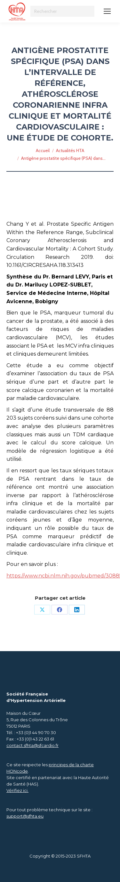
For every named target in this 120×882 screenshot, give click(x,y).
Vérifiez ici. (17, 790)
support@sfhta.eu (25, 816)
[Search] (62, 11)
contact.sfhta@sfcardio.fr (32, 745)
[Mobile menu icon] (107, 11)
